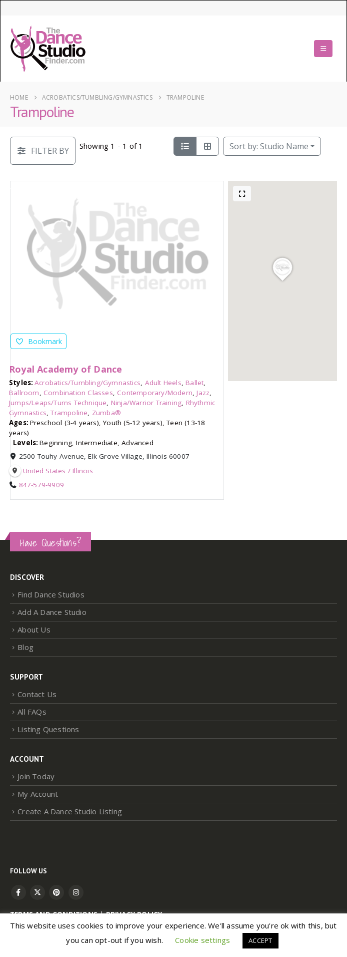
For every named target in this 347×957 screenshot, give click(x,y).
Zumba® (106, 412)
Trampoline (69, 412)
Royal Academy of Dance (65, 369)
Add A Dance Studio (52, 612)
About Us (34, 629)
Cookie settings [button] (202, 940)
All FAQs (32, 712)
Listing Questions (48, 729)
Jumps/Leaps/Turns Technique (57, 402)
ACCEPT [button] (260, 940)
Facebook (18, 892)
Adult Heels (163, 382)
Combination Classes (78, 392)
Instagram (76, 892)
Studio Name (269, 146)
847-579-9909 (41, 484)
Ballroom (24, 392)
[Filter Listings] (43, 151)
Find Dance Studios (51, 594)
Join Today (36, 776)
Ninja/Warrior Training (146, 402)
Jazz (203, 392)
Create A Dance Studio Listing (70, 811)
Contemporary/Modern (154, 392)
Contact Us (37, 694)
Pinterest (56, 892)
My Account (38, 794)
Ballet (195, 382)
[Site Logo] (48, 49)
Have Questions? (50, 542)
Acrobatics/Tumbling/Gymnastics (87, 382)
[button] (323, 48)
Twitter (37, 892)
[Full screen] (242, 193)
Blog (26, 647)
